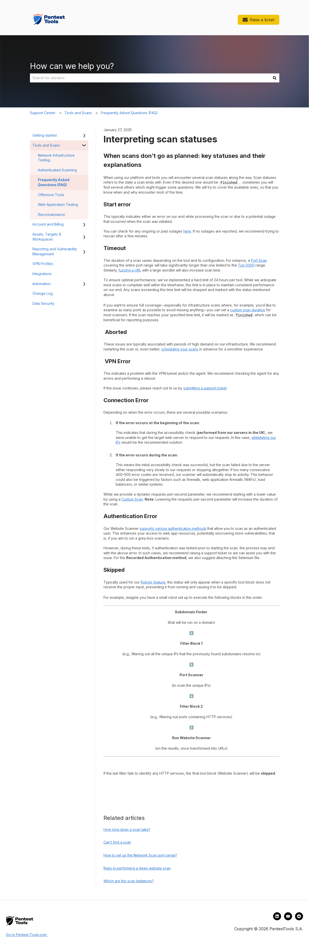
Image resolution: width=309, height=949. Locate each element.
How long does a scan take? (126, 829)
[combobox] (150, 77)
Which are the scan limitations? (128, 881)
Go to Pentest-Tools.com (27, 935)
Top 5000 (246, 265)
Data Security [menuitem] (43, 303)
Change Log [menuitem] (42, 293)
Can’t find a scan (117, 842)
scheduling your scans (179, 349)
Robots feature (153, 582)
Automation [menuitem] (41, 284)
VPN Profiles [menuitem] (42, 264)
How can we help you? (72, 66)
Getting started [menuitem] (44, 135)
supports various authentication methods (173, 528)
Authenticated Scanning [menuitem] (57, 170)
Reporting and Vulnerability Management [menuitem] (54, 251)
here (187, 231)
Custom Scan (132, 499)
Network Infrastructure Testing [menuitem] (56, 157)
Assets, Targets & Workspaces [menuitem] (46, 236)
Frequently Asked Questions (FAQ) (129, 113)
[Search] (274, 77)
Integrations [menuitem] (42, 274)
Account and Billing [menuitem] (48, 224)
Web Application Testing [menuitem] (58, 204)
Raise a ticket (258, 19)
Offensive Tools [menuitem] (51, 195)
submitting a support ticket (204, 388)
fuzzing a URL (129, 270)
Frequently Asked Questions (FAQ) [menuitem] (53, 182)
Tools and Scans (78, 113)
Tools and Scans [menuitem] (46, 145)
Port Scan (259, 260)
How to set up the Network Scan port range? (140, 855)
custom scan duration (247, 310)
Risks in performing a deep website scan (137, 868)
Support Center (42, 113)
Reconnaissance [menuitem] (51, 214)
